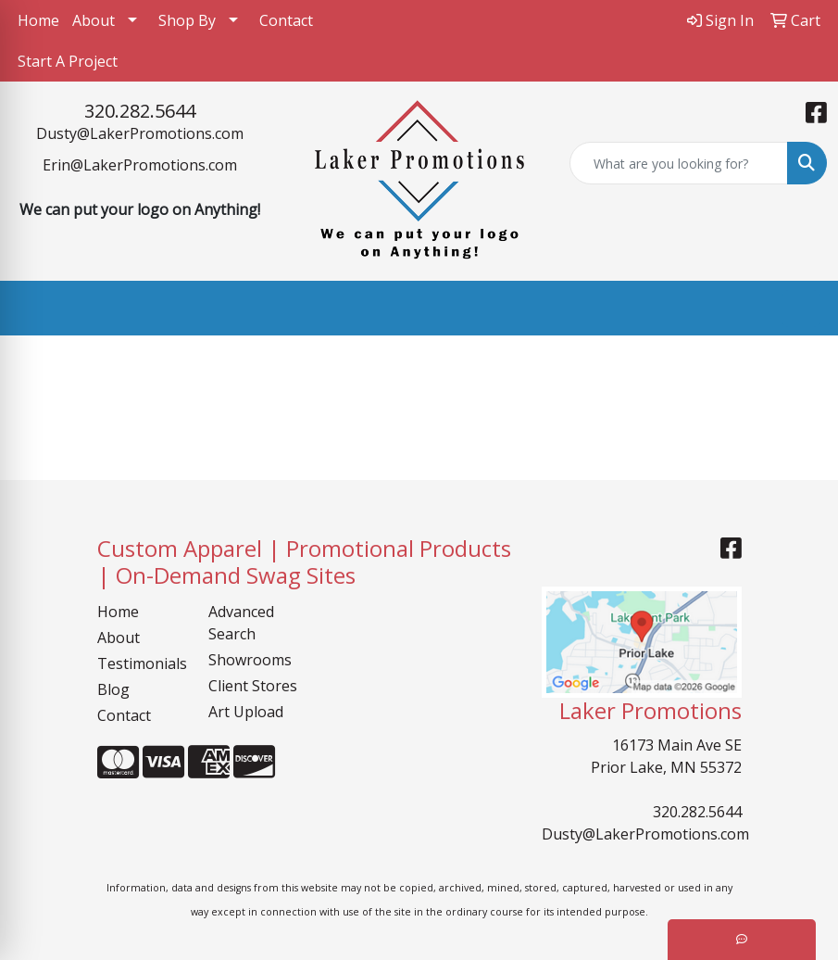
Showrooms (250, 660)
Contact (286, 20)
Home (38, 20)
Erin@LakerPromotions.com (140, 165)
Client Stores (252, 686)
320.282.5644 (139, 110)
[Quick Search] (678, 163)
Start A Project (68, 61)
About (93, 20)
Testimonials (141, 663)
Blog (113, 689)
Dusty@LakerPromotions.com (140, 133)
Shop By (187, 20)
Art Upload (245, 711)
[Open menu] (800, 308)
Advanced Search (241, 622)
